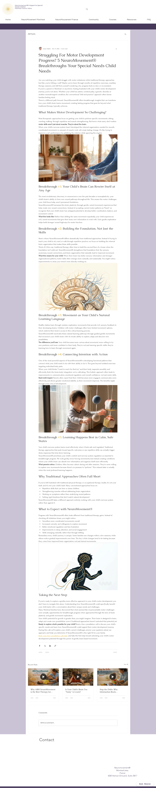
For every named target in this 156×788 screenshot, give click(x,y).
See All (126, 664)
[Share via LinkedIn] (50, 646)
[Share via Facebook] (40, 646)
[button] (125, 34)
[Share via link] (55, 646)
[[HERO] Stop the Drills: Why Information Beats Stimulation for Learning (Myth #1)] (112, 677)
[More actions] (116, 48)
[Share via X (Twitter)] (45, 646)
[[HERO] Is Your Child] (78, 677)
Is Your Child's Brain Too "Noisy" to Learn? (76, 690)
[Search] (87, 9)
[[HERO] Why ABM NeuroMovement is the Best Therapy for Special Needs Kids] (43, 677)
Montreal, (18, 8)
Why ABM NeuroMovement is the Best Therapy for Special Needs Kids (43, 690)
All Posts (31, 34)
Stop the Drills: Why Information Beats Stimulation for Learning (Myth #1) (111, 690)
